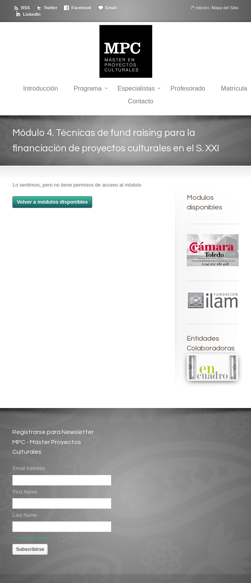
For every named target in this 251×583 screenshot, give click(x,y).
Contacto (140, 101)
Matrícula (234, 88)
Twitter (50, 7)
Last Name (24, 515)
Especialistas (136, 88)
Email (111, 7)
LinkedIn (31, 14)
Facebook (81, 7)
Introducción (40, 88)
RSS (25, 7)
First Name (24, 491)
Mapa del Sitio (225, 7)
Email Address (29, 468)
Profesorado (187, 88)
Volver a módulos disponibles (52, 202)
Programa (87, 88)
